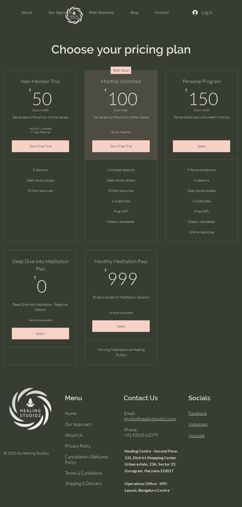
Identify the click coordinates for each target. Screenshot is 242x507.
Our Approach (78, 424)
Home (70, 413)
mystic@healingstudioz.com (150, 418)
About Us (74, 435)
